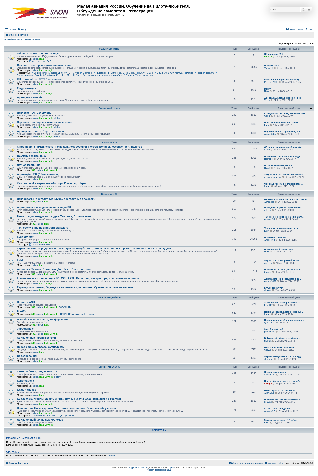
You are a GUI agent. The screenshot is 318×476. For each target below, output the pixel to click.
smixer (34, 59)
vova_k (268, 56)
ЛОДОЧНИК (65, 307)
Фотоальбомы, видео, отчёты (37, 371)
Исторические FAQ (40, 61)
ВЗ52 (267, 422)
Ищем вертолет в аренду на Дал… (283, 131)
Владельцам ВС (109, 194)
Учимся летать (109, 142)
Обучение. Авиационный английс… (284, 147)
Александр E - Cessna (83, 314)
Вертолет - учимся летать (34, 112)
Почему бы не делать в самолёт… (283, 381)
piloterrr (57, 377)
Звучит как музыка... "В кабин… (281, 420)
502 (33, 170)
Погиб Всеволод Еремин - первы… (283, 312)
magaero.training (272, 177)
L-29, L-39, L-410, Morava (168, 73)
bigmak (267, 340)
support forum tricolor (138, 467)
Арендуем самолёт (29, 97)
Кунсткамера (25, 380)
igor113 (268, 322)
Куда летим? (25, 236)
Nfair (266, 91)
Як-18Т (64, 75)
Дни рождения (66, 415)
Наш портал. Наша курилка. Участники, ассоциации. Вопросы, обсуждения (67, 408)
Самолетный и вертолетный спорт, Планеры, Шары (51, 183)
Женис (267, 272)
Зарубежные (25, 328)
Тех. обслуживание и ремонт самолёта (42, 227)
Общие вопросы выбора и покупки (50, 73)
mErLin (267, 210)
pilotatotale (269, 331)
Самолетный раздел (109, 49)
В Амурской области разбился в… (283, 338)
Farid (266, 125)
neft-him (268, 263)
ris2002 (268, 402)
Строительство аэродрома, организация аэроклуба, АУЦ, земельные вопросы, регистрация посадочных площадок (94, 248)
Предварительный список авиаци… (284, 320)
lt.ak (41, 59)
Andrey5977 (270, 134)
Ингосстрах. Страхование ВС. (280, 390)
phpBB (171, 467)
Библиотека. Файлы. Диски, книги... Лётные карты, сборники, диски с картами (69, 398)
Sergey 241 (270, 374)
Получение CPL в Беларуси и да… (283, 156)
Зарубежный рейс (274, 329)
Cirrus (74, 73)
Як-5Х (74, 75)
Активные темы (32, 39)
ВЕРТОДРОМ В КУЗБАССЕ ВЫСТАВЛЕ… (286, 199)
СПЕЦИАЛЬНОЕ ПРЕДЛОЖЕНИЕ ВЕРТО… (287, 113)
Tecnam (208, 73)
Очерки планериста (275, 372)
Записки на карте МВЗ (43, 415)
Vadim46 (268, 68)
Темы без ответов (13, 39)
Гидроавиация (26, 88)
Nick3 (267, 168)
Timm (267, 100)
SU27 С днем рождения (277, 408)
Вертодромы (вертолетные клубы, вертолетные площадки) (56, 198)
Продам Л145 (271, 65)
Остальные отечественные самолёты (101, 75)
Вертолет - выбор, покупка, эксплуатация (44, 122)
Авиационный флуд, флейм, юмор (40, 419)
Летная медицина (28, 164)
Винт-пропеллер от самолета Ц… (282, 79)
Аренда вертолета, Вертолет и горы (41, 131)
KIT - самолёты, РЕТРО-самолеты (39, 79)
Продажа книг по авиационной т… (283, 399)
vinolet (111, 455)
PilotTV (21, 311)
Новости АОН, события (109, 297)
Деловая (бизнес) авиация (138, 75)
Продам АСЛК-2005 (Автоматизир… (283, 269)
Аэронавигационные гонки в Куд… (283, 356)
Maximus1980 (271, 82)
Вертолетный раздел (109, 108)
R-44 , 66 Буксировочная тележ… (282, 122)
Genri (267, 149)
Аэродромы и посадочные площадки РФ (44, 207)
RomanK (268, 159)
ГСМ (20, 259)
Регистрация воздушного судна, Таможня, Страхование (54, 216)
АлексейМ (269, 219)
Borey (267, 89)
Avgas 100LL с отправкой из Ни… (282, 260)
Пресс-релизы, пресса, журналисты (41, 346)
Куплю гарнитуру (273, 288)
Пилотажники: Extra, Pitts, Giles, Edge (113, 73)
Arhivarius (269, 393)
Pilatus (188, 73)
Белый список (26, 389)
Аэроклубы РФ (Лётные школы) (38, 174)
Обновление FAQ (273, 54)
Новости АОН (26, 302)
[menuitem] (22, 29)
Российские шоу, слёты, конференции (42, 319)
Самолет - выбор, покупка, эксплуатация (44, 65)
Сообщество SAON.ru (109, 367)
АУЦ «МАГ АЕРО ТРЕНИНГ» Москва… (284, 174)
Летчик (267, 290)
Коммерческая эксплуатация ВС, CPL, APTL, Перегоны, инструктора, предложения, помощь (78, 278)
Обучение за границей (32, 155)
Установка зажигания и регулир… (282, 228)
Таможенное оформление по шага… (284, 217)
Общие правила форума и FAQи (38, 53)
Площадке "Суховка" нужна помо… (283, 207)
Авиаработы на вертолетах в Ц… (282, 278)
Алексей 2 (269, 240)
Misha (57, 118)
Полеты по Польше (275, 237)
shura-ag (268, 359)
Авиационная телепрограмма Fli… (283, 302)
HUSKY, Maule (144, 73)
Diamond (86, 73)
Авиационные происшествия (36, 337)
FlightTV (268, 305)
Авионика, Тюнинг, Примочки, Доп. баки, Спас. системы (54, 269)
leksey (267, 186)
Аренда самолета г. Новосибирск (282, 98)
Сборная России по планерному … (283, 184)
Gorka (267, 116)
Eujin (266, 230)
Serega (268, 383)
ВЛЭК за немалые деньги (278, 165)
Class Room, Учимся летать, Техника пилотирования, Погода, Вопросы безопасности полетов (79, 146)
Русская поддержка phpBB (158, 470)
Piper (198, 73)
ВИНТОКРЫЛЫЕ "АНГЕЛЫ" (279, 347)
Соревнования (27, 356)
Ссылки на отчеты (39, 244)
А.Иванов (269, 202)
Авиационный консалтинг (278, 249)
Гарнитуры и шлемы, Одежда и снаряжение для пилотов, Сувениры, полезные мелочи (75, 287)
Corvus (267, 350)
